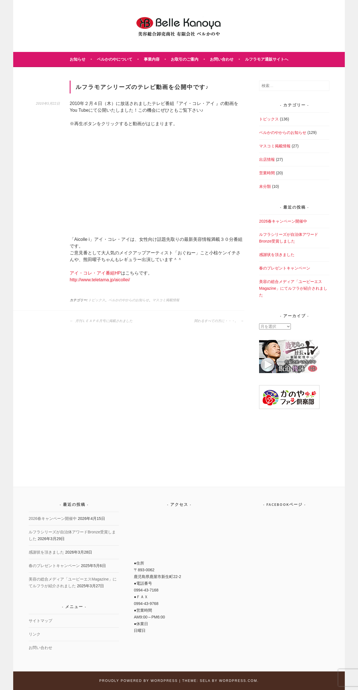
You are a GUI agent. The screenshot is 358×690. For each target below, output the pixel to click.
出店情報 (267, 159)
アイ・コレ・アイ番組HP (95, 273)
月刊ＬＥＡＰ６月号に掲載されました (101, 321)
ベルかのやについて (114, 59)
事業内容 (152, 59)
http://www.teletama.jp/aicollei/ (100, 279)
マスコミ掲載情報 (165, 300)
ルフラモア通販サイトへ (266, 59)
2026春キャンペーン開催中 (283, 221)
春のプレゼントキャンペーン (284, 268)
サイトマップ (40, 620)
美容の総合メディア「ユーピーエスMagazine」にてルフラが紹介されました (293, 288)
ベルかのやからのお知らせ (128, 300)
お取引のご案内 (184, 59)
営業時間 (267, 173)
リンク (34, 634)
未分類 (265, 186)
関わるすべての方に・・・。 (219, 321)
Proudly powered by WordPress (138, 681)
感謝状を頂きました (276, 254)
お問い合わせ (222, 59)
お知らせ (77, 59)
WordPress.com (238, 681)
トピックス (96, 300)
